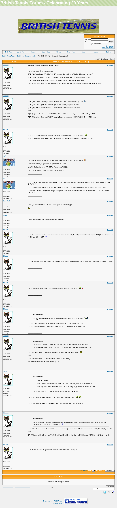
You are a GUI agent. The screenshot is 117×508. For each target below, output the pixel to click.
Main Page (8, 52)
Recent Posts (71, 52)
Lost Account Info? (108, 48)
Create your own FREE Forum (52, 501)
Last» (85, 470)
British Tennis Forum (8, 56)
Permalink (110, 65)
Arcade (96, 52)
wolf (4, 156)
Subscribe (110, 487)
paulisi (5, 215)
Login (111, 42)
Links (83, 52)
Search (33, 52)
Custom (108, 52)
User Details (46, 52)
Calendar (58, 52)
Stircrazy (6, 65)
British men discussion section (26, 56)
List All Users (21, 52)
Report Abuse (57, 503)
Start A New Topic (102, 59)
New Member (110, 46)
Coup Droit (6, 201)
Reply (112, 59)
